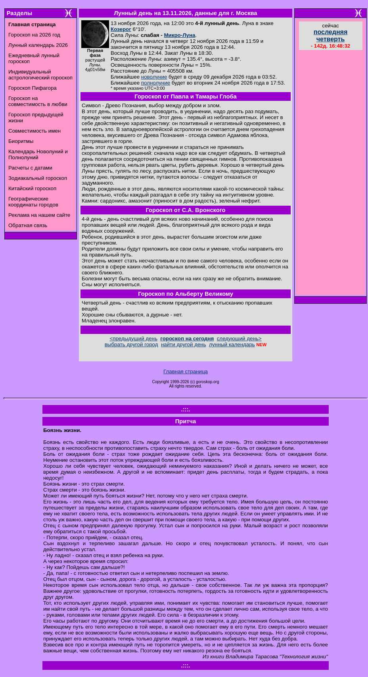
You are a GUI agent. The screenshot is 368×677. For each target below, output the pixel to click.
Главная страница (185, 371)
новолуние (154, 77)
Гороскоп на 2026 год (34, 35)
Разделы (19, 13)
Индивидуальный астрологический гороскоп (40, 75)
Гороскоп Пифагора (32, 88)
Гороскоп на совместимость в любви (37, 101)
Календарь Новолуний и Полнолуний (38, 154)
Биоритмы (20, 141)
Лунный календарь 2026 (38, 45)
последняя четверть (330, 35)
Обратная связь (27, 225)
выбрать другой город (131, 344)
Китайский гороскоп (32, 188)
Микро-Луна (179, 35)
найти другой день (183, 344)
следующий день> (239, 338)
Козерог (121, 29)
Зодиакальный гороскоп (37, 178)
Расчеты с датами (30, 168)
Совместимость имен (34, 131)
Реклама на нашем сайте (39, 215)
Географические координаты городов (33, 202)
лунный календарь (232, 344)
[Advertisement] (330, 173)
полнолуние (155, 83)
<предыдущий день (133, 338)
